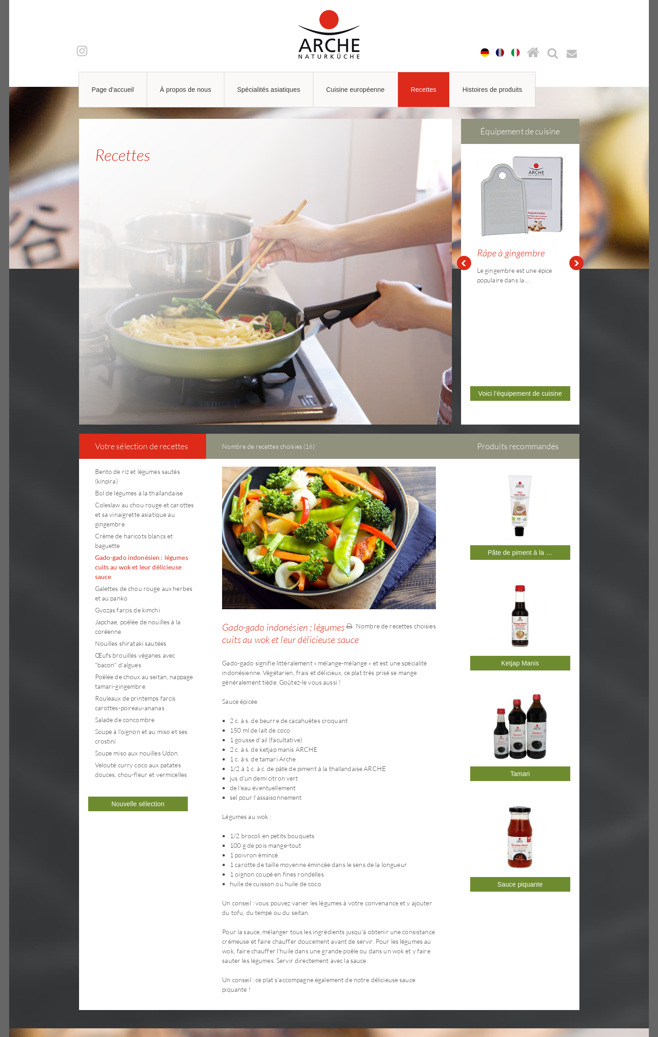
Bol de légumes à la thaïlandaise (139, 388)
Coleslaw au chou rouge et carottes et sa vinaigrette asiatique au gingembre (144, 409)
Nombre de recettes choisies (391, 521)
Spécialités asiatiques (268, 89)
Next (576, 210)
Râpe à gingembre (511, 253)
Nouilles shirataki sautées (131, 538)
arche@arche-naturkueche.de (133, 985)
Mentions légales (461, 953)
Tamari (520, 669)
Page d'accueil (113, 89)
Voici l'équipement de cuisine (520, 301)
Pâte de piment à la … (520, 448)
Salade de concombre (125, 615)
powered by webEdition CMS (630, 1034)
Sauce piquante (519, 779)
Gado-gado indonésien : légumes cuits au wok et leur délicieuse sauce (141, 462)
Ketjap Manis (520, 558)
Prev (463, 210)
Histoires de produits (492, 89)
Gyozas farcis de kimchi (127, 505)
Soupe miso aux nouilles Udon (136, 648)
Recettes (423, 89)
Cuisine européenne (355, 89)
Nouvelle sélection (137, 699)
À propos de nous (185, 89)
